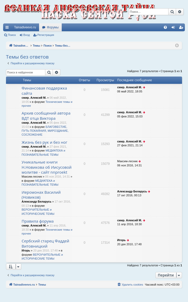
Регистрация (45, 34)
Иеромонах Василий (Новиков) (41, 195)
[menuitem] (165, 27)
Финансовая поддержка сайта (44, 90)
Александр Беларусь (36, 201)
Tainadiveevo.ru (25, 27)
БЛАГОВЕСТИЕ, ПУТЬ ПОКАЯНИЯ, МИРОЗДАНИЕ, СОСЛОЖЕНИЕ (45, 130)
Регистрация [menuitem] (182, 28)
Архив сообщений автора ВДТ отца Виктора (46, 115)
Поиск (12, 34)
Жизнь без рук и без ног (44, 142)
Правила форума (38, 221)
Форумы (53, 27)
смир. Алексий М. (34, 97)
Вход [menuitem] (174, 28)
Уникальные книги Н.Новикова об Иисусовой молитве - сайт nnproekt (47, 167)
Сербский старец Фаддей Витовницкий (45, 243)
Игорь (26, 250)
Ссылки (8, 28)
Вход (26, 34)
